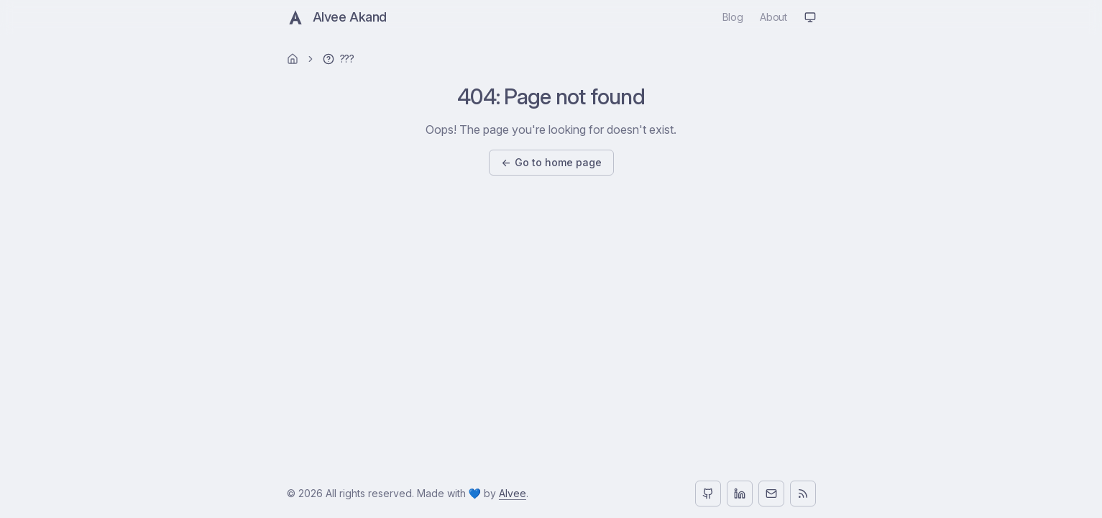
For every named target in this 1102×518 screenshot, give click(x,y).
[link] (338, 59)
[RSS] (803, 493)
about (773, 17)
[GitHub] (708, 493)
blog (732, 17)
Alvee (512, 493)
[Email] (771, 493)
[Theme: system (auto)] (810, 17)
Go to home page (551, 162)
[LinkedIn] (740, 493)
